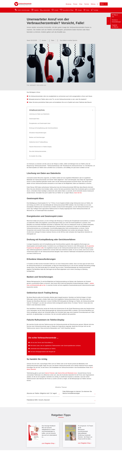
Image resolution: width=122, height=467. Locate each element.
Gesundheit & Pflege (68, 10)
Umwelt (56, 10)
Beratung (68, 4)
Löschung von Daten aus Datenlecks (39, 114)
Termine (86, 4)
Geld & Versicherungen (24, 10)
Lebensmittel (46, 10)
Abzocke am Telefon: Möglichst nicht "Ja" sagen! (42, 393)
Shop (80, 4)
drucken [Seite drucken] (44, 40)
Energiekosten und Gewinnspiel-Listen (39, 123)
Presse (75, 4)
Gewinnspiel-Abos (34, 118)
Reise (87, 10)
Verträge (96, 10)
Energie (80, 10)
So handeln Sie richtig (35, 156)
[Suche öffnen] (97, 4)
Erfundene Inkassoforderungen (37, 132)
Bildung (93, 4)
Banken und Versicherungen (37, 137)
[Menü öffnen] (104, 4)
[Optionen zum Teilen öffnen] (52, 40)
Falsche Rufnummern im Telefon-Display (40, 146)
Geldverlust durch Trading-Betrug (38, 142)
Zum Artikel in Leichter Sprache (68, 40)
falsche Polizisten (50, 373)
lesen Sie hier (78, 192)
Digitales (36, 10)
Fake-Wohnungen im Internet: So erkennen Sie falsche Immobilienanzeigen (77, 392)
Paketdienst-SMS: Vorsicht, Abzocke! (38, 400)
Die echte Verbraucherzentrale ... (38, 151)
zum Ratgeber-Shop (48, 443)
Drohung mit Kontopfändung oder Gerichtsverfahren (43, 128)
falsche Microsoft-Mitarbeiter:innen (67, 373)
